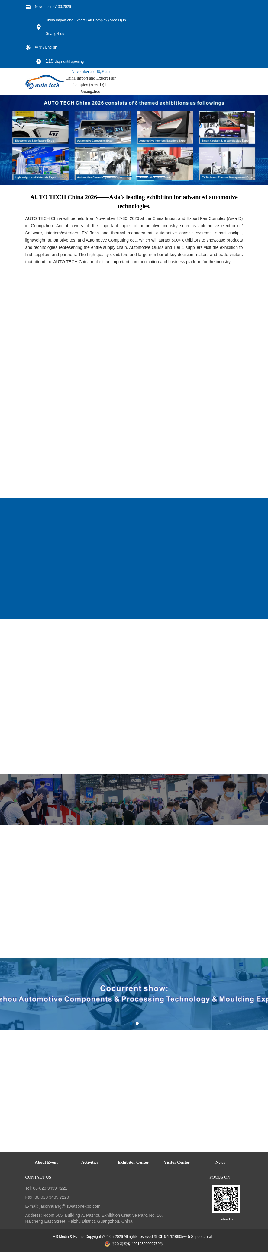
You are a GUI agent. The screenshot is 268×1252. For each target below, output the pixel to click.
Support (197, 1237)
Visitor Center (176, 1162)
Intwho (210, 1237)
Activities (89, 1162)
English (51, 47)
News (220, 1162)
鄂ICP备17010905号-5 (172, 1237)
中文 (39, 47)
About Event (46, 1162)
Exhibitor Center (133, 1162)
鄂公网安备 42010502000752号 (134, 1243)
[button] (109, 176)
